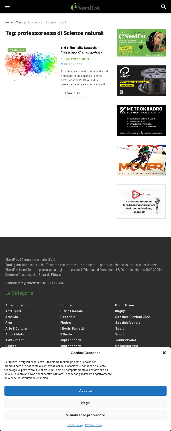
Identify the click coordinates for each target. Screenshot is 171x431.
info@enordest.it (30, 283)
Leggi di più (75, 93)
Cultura (66, 305)
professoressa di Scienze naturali (45, 22)
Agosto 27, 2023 (71, 64)
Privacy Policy (93, 425)
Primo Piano (124, 305)
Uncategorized (126, 346)
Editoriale (67, 317)
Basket (10, 346)
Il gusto (66, 334)
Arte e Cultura (16, 328)
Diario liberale (71, 311)
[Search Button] (163, 6)
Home (9, 22)
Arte (8, 322)
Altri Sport (13, 311)
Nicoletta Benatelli (76, 59)
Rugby (120, 311)
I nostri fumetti (72, 328)
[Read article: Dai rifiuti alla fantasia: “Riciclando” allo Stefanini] (31, 64)
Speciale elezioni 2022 (132, 317)
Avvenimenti (14, 340)
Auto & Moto (14, 334)
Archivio (11, 317)
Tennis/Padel (125, 340)
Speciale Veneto (127, 322)
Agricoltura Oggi (18, 305)
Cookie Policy (75, 425)
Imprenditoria (70, 340)
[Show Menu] (7, 6)
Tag (18, 22)
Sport (119, 328)
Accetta (85, 391)
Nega (85, 403)
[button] (164, 353)
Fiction (65, 322)
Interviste (17, 49)
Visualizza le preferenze (85, 415)
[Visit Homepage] (85, 6)
